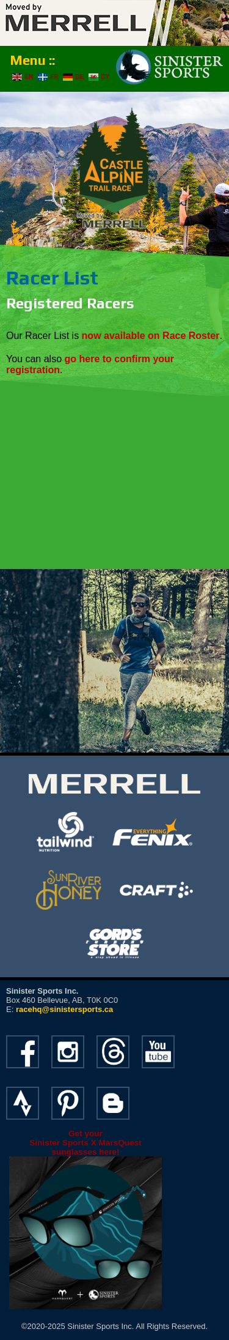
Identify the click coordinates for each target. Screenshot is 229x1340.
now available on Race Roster (151, 335)
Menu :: (32, 60)
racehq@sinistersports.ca (64, 1009)
